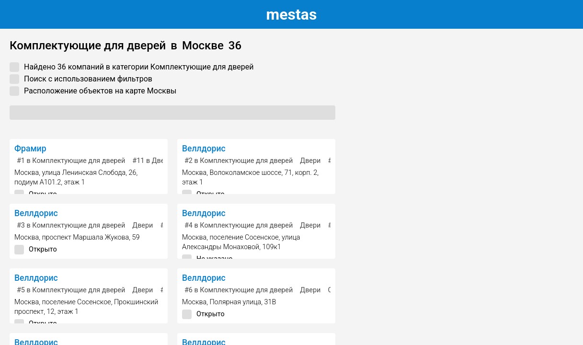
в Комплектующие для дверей (71, 161)
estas (291, 14)
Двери (310, 161)
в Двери (152, 161)
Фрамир (30, 148)
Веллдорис (204, 148)
